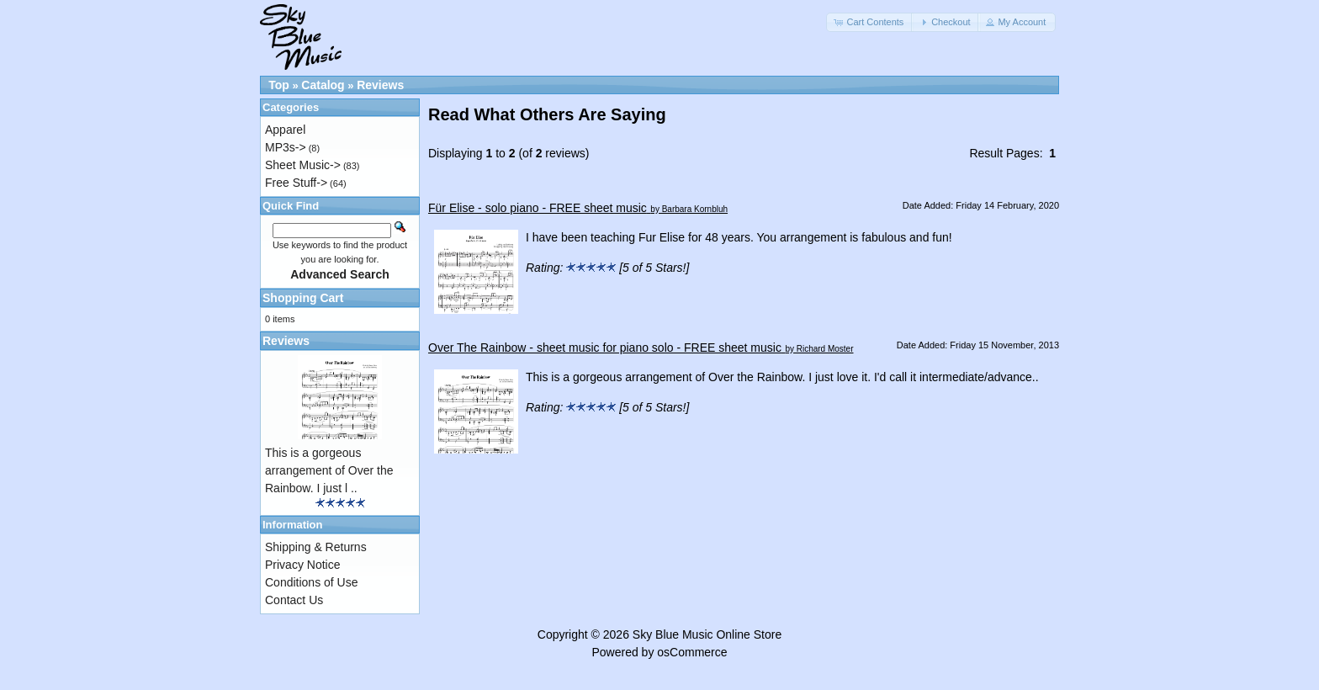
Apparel (285, 129)
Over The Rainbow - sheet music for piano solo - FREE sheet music (604, 347)
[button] (870, 22)
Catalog (322, 85)
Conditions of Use (311, 582)
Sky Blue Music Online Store (707, 634)
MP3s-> (285, 147)
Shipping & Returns (316, 547)
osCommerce (692, 652)
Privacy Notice (302, 564)
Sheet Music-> (303, 165)
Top (278, 85)
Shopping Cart (302, 298)
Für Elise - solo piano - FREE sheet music (537, 208)
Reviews (380, 85)
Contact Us (294, 600)
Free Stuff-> (296, 182)
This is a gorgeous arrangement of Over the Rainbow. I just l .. (329, 470)
